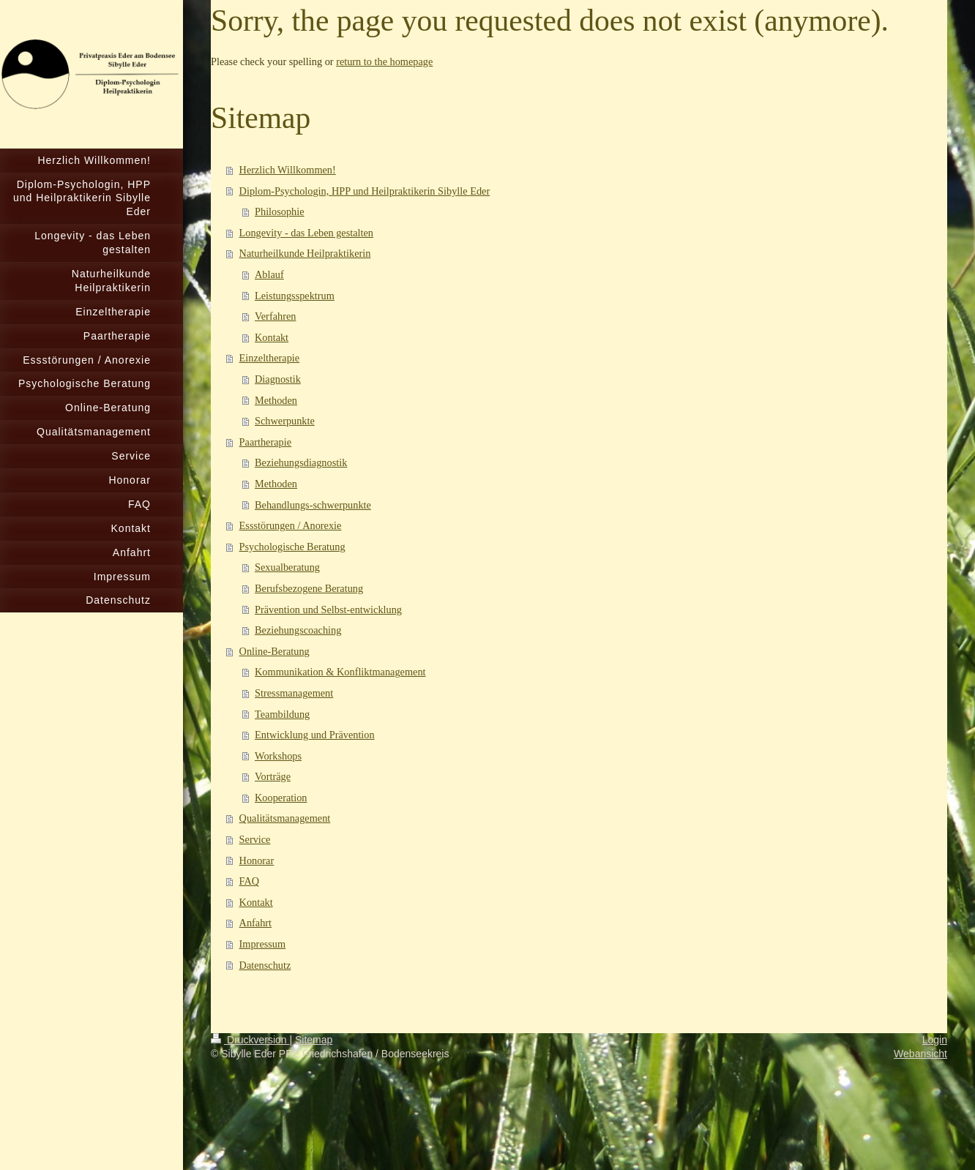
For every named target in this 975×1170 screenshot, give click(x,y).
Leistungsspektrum (295, 295)
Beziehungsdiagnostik (301, 462)
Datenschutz (265, 965)
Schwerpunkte (285, 421)
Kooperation (281, 797)
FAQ (249, 881)
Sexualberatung (287, 567)
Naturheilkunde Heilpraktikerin (305, 253)
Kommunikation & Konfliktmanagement (340, 672)
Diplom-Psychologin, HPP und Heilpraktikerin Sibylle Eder (364, 191)
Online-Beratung (274, 651)
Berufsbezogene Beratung (309, 588)
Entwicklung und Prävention (315, 734)
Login (934, 1040)
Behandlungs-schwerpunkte (313, 505)
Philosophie (280, 211)
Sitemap (313, 1040)
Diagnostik (278, 379)
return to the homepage (384, 61)
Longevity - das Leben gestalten (306, 233)
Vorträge (273, 776)
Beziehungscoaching (298, 630)
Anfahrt (255, 923)
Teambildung (282, 714)
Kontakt (271, 337)
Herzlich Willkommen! (287, 170)
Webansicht (920, 1054)
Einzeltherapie (269, 358)
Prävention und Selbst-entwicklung (328, 609)
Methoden (276, 400)
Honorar (256, 860)
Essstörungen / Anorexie (290, 525)
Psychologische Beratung (292, 546)
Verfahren (275, 316)
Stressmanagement (294, 693)
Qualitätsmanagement (285, 818)
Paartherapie (265, 442)
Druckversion (250, 1040)
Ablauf (269, 274)
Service (255, 839)
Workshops (278, 756)
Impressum (262, 944)
